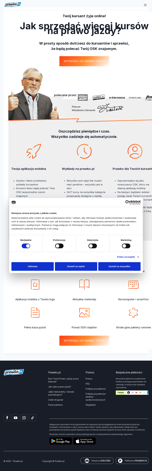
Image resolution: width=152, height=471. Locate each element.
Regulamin (91, 405)
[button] (84, 61)
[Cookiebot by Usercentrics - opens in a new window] (128, 202)
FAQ (88, 383)
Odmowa (32, 266)
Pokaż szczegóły (126, 257)
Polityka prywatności (96, 388)
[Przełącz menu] (145, 5)
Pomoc (89, 378)
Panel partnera (55, 405)
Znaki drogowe (55, 399)
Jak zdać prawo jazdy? (59, 386)
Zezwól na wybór (76, 266)
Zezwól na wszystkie (119, 266)
